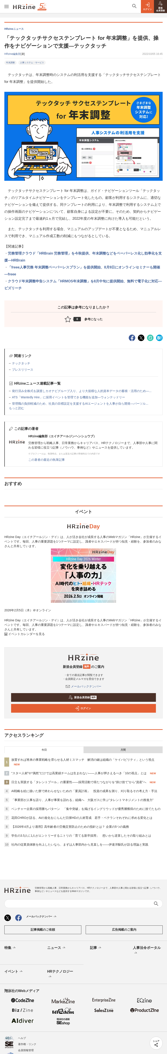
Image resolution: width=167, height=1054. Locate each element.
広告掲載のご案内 (124, 929)
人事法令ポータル (147, 950)
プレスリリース (22, 369)
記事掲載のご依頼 (43, 929)
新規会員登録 (82, 697)
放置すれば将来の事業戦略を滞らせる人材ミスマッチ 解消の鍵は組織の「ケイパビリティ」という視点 (82, 759)
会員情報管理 (26, 1050)
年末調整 (10, 62)
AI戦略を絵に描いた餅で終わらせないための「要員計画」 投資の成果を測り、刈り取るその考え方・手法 (84, 791)
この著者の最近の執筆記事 (46, 459)
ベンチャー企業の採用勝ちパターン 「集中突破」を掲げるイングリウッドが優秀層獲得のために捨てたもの (85, 809)
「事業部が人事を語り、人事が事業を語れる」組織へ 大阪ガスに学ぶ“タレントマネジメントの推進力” (82, 800)
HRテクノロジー (60, 974)
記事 (96, 948)
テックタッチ (21, 363)
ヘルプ (22, 1038)
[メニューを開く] (6, 6)
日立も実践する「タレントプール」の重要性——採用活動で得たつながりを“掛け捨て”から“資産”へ (78, 782)
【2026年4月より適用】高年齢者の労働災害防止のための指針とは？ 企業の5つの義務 (70, 826)
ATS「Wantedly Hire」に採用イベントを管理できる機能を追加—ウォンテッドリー (68, 397)
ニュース (56, 948)
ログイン (83, 708)
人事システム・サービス (32, 62)
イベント (13, 971)
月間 (123, 749)
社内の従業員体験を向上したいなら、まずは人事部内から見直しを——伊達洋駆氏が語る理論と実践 (79, 844)
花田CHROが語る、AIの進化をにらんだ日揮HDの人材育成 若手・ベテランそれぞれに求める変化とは (81, 817)
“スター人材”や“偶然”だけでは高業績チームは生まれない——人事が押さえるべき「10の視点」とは (79, 773)
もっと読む (16, 408)
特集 (10, 948)
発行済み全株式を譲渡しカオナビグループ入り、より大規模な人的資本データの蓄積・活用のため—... (82, 391)
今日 (44, 749)
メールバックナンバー (83, 686)
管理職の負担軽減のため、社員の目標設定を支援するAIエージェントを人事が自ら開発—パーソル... (80, 403)
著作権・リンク (27, 1044)
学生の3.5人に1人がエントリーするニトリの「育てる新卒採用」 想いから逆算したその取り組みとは (81, 835)
